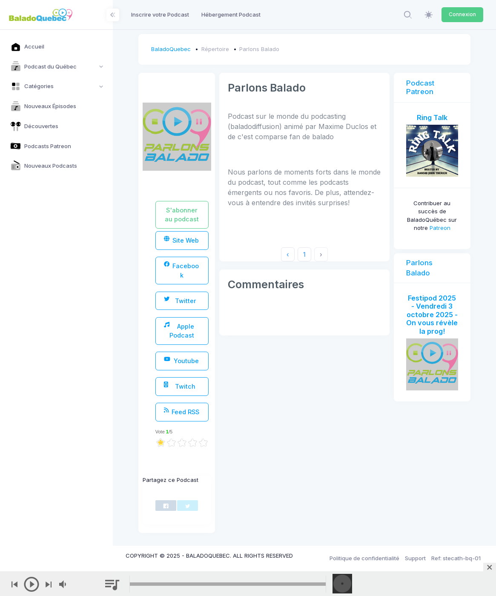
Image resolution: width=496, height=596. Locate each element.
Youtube (181, 360)
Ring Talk (432, 117)
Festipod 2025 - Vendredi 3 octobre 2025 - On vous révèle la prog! (432, 314)
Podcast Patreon (420, 87)
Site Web (181, 240)
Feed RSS (181, 411)
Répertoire (215, 49)
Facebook (181, 269)
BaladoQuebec (171, 49)
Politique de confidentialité (364, 558)
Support (415, 558)
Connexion (462, 14)
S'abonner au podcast (182, 214)
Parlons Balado (259, 49)
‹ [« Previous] (288, 254)
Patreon (440, 227)
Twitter (180, 300)
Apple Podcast (179, 330)
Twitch (179, 386)
